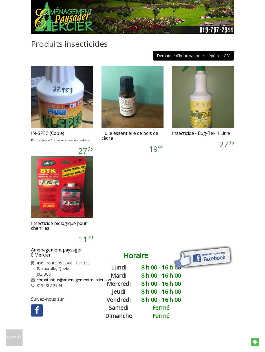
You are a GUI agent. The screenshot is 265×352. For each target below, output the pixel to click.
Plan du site (166, 337)
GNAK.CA (136, 343)
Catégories (140, 337)
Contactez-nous (108, 337)
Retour (14, 337)
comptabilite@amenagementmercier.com (74, 279)
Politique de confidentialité (209, 337)
